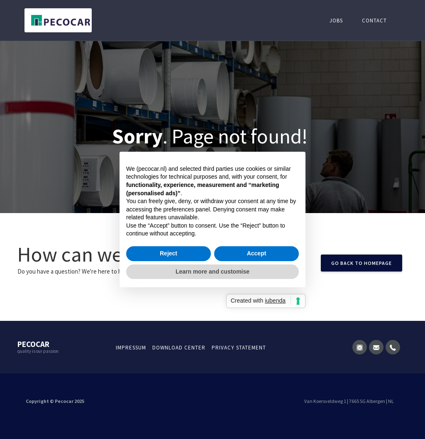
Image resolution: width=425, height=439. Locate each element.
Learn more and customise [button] (212, 271)
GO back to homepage (361, 263)
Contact (374, 20)
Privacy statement (239, 347)
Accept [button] (256, 253)
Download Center (178, 347)
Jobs (336, 20)
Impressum (131, 347)
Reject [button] (168, 253)
